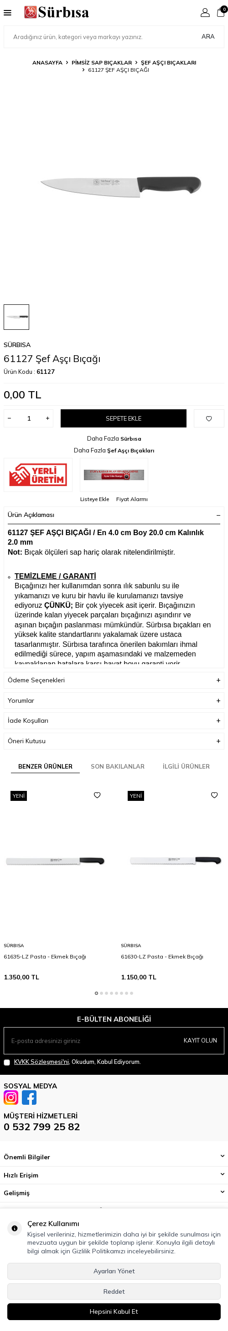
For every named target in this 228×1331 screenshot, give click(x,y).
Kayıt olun (200, 1040)
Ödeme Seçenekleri (114, 680)
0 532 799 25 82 (42, 1126)
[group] (114, 187)
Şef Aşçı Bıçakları (168, 62)
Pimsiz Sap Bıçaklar (102, 62)
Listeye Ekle (94, 499)
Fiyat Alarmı (132, 499)
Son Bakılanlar (118, 766)
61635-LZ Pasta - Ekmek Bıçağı (45, 956)
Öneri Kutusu (114, 741)
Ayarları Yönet (114, 1271)
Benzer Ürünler (45, 766)
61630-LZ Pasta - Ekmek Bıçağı (162, 956)
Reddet (114, 1291)
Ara (208, 36)
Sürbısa (17, 345)
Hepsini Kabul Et (114, 1311)
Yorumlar (114, 700)
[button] (96, 993)
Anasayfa (47, 62)
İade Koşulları (114, 720)
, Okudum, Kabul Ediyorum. (72, 1062)
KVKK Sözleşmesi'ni (41, 1061)
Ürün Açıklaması (114, 515)
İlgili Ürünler (186, 766)
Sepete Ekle (123, 418)
